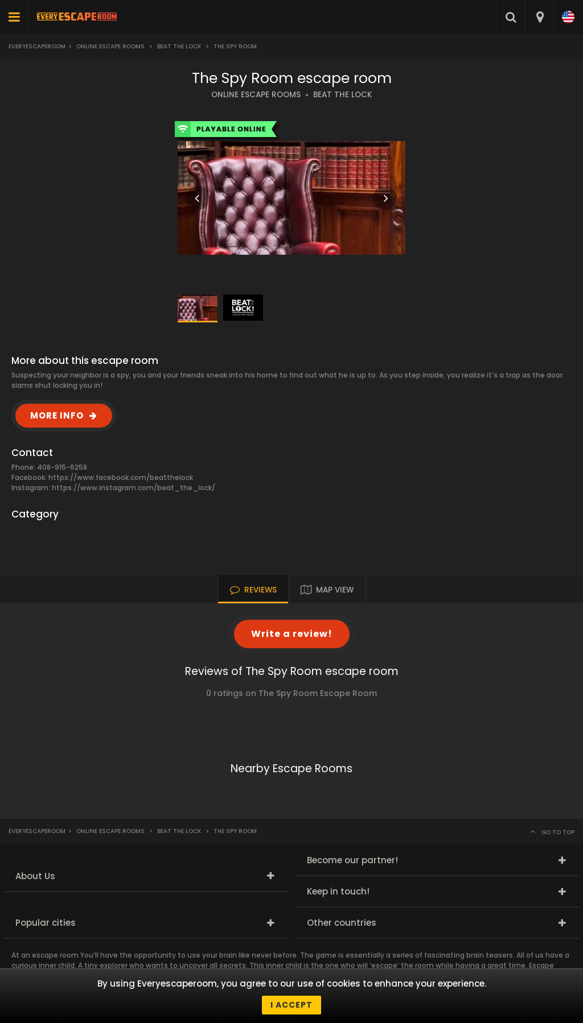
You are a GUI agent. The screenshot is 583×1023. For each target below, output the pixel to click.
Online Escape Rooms (110, 46)
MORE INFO (57, 415)
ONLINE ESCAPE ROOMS (256, 94)
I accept (291, 1004)
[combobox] (539, 17)
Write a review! (291, 633)
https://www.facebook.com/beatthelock (120, 477)
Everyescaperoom (37, 46)
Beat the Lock (179, 46)
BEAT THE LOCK (342, 94)
